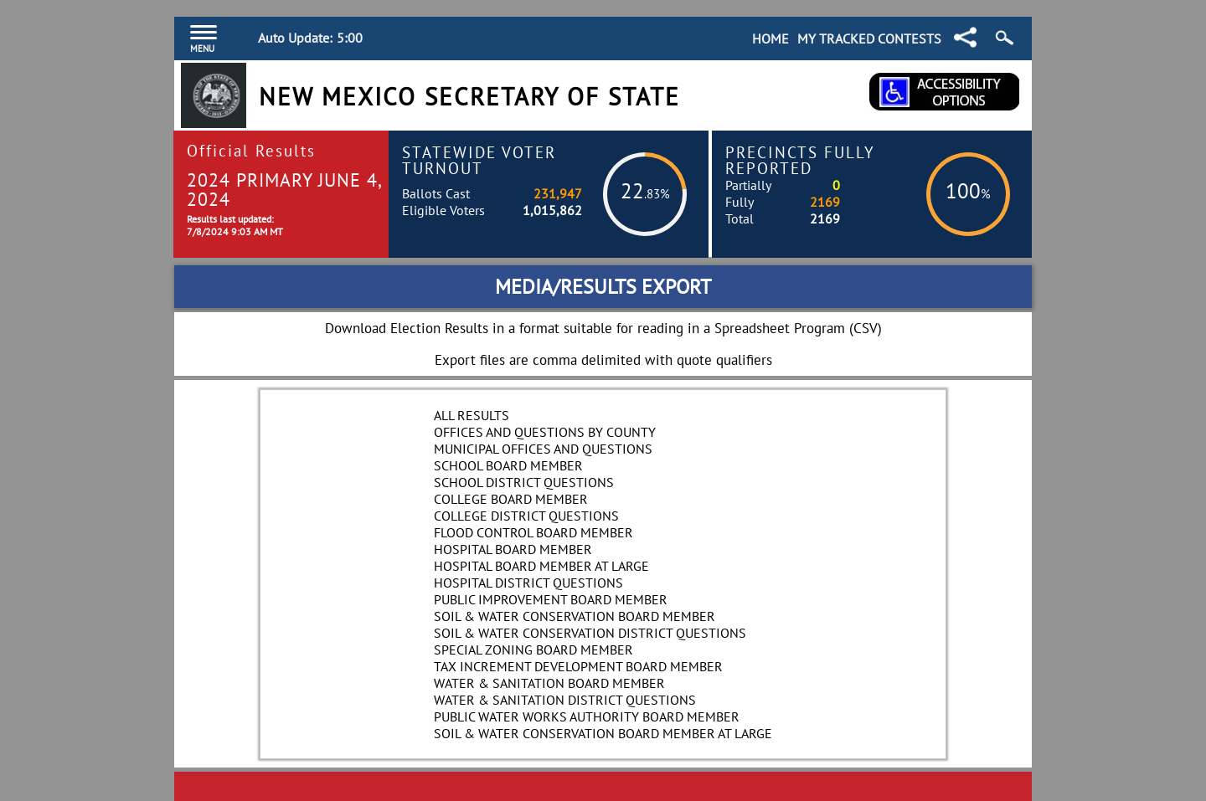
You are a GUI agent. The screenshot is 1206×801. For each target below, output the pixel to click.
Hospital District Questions (528, 582)
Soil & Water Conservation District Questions (590, 632)
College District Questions (526, 515)
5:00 (350, 37)
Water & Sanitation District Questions (565, 699)
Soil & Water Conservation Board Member (574, 616)
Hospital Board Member (513, 549)
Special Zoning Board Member (533, 649)
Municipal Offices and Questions (543, 448)
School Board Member (508, 465)
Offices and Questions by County (545, 432)
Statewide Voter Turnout (479, 159)
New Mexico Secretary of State (469, 96)
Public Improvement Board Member (550, 599)
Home (770, 38)
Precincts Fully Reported (800, 159)
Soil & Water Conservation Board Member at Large (603, 733)
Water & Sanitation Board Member (549, 683)
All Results (471, 415)
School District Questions (524, 482)
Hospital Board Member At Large (541, 565)
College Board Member (511, 498)
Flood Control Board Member (533, 532)
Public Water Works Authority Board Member (587, 716)
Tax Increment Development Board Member (578, 666)
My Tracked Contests (869, 38)
